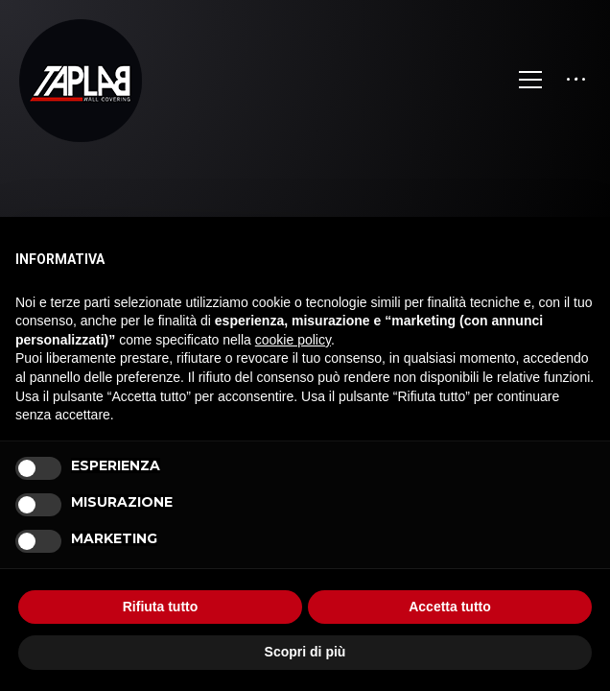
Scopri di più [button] (305, 651)
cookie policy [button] (293, 339)
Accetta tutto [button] (450, 606)
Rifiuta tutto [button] (161, 606)
